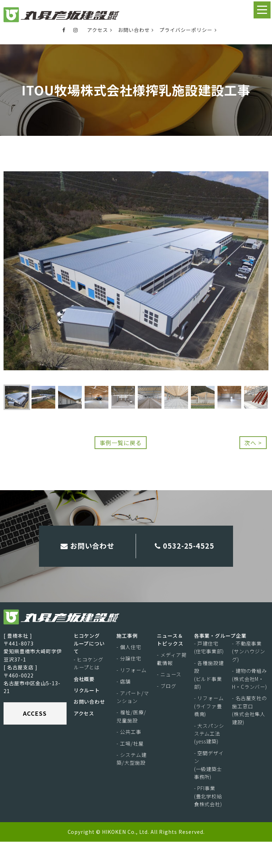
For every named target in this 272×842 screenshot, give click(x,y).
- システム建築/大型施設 (132, 759)
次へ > (253, 442)
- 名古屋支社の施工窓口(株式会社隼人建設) (249, 710)
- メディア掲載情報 (172, 659)
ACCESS (35, 713)
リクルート (87, 690)
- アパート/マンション (133, 697)
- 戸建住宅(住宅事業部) (209, 647)
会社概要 (84, 679)
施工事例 (127, 635)
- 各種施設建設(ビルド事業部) (209, 675)
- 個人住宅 (129, 647)
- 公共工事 (129, 732)
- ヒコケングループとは (89, 663)
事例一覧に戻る (121, 442)
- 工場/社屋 (130, 743)
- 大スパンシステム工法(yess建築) (209, 733)
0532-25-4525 (185, 546)
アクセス (99, 29)
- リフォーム (132, 670)
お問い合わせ (136, 29)
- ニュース (169, 674)
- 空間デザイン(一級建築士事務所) (209, 765)
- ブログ (166, 686)
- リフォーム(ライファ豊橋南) (209, 706)
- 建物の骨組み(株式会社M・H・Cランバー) (249, 679)
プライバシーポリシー (188, 29)
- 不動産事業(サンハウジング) (249, 651)
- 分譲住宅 (129, 658)
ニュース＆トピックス (170, 639)
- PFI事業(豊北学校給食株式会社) (208, 796)
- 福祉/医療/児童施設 (131, 716)
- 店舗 (124, 681)
